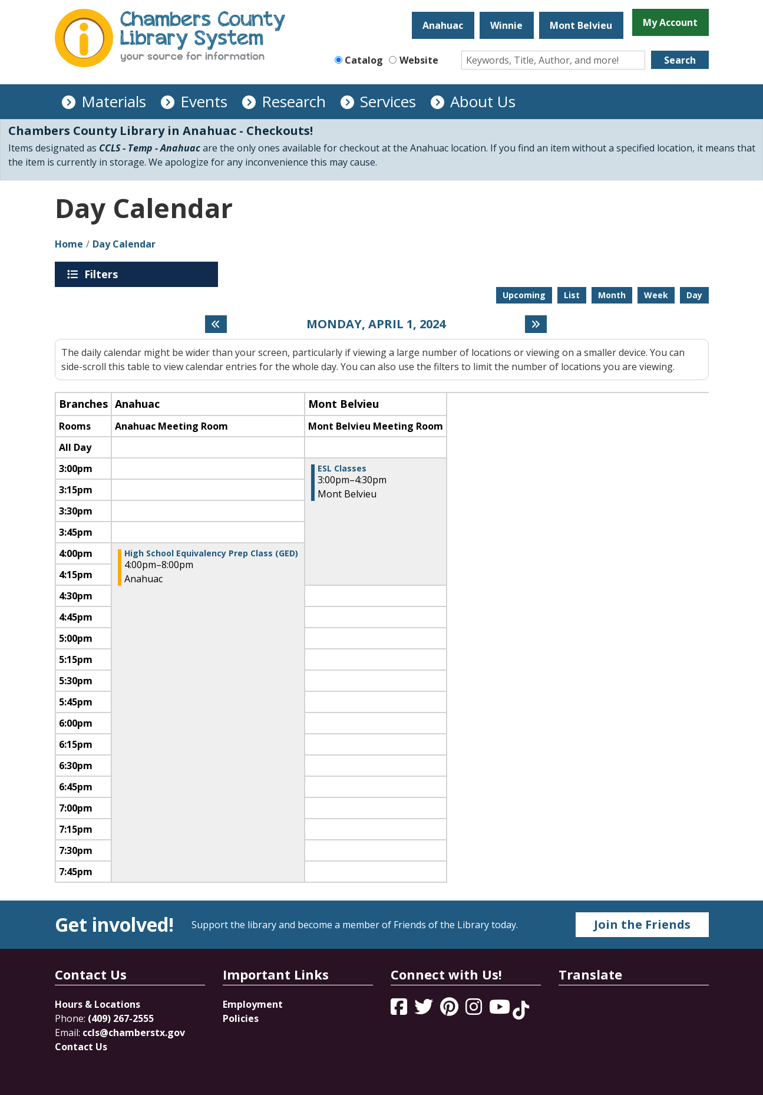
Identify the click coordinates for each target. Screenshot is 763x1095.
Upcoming (524, 295)
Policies (241, 1018)
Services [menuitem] (388, 101)
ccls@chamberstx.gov (133, 1032)
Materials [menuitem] (113, 101)
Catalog (364, 60)
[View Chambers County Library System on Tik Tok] (521, 1010)
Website (418, 60)
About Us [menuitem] (483, 101)
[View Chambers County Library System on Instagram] (474, 1010)
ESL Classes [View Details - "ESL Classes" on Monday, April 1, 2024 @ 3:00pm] (342, 468)
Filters (103, 274)
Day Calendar (124, 244)
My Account (670, 22)
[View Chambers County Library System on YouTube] (501, 1010)
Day (694, 295)
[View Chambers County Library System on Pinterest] (450, 1010)
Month (612, 295)
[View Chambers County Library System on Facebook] (400, 1010)
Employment (253, 1004)
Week (656, 295)
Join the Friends (642, 924)
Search (680, 60)
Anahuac (442, 25)
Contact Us (81, 1046)
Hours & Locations (97, 1004)
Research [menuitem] (294, 101)
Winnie (506, 25)
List (572, 295)
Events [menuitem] (203, 101)
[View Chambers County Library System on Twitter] (424, 1010)
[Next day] (536, 324)
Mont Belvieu (581, 25)
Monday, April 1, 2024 (375, 324)
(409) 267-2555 (121, 1018)
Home (69, 244)
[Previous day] (216, 324)
